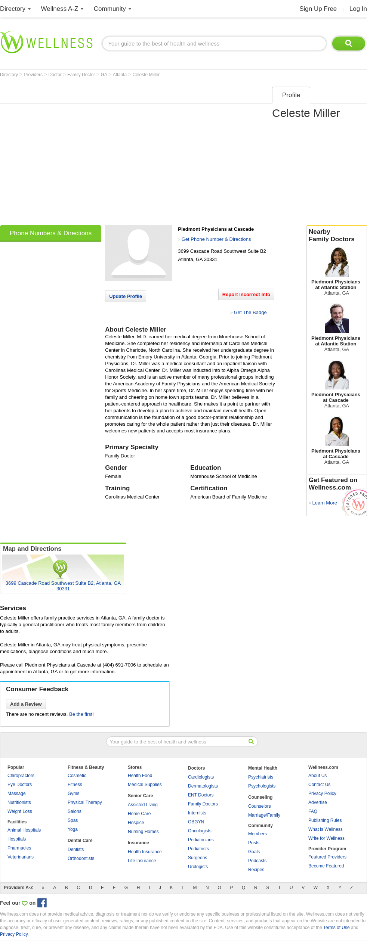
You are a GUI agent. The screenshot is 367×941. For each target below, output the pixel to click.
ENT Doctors (200, 795)
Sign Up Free (318, 8)
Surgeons (197, 857)
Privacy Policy (322, 793)
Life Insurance (142, 860)
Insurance (138, 842)
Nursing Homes (143, 831)
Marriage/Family (264, 815)
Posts (253, 842)
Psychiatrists (260, 777)
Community (110, 8)
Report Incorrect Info (246, 294)
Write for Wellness (326, 838)
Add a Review (26, 704)
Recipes (256, 869)
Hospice (136, 822)
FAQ (312, 811)
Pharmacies (19, 848)
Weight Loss (19, 811)
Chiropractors (20, 775)
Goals (254, 851)
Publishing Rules (325, 820)
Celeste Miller (146, 74)
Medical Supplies (145, 784)
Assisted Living (143, 804)
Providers (34, 74)
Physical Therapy (85, 802)
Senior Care (140, 795)
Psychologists (261, 786)
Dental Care (80, 840)
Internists (197, 813)
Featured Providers (327, 857)
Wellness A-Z (59, 8)
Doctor (56, 74)
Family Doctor (81, 74)
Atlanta (120, 74)
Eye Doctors (19, 784)
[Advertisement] (70, 153)
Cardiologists (201, 777)
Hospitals (16, 839)
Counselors (259, 806)
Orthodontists (81, 858)
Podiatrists (198, 848)
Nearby (337, 235)
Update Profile (125, 296)
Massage (16, 793)
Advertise (317, 802)
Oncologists (200, 830)
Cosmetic (77, 775)
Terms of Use (336, 927)
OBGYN (196, 821)
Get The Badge (250, 312)
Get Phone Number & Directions (216, 239)
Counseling (260, 797)
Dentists (76, 849)
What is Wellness (325, 829)
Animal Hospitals (24, 830)
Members (257, 833)
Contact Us (319, 784)
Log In (358, 8)
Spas (73, 820)
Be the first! (81, 714)
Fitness (75, 784)
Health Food (140, 775)
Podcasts (257, 860)
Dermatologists (203, 786)
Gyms (73, 793)
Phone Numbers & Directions (51, 233)
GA (104, 74)
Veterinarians (20, 857)
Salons (74, 811)
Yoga (73, 829)
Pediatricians (201, 839)
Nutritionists (19, 802)
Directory (12, 8)
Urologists (198, 866)
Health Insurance (145, 851)
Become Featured (326, 866)
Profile (291, 95)
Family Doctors (203, 804)
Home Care (139, 813)
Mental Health (262, 768)
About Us (317, 775)
